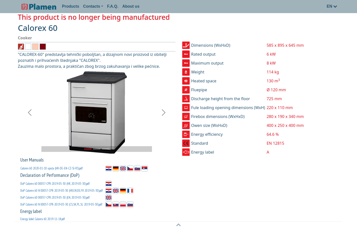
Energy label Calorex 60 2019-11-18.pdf (42, 219)
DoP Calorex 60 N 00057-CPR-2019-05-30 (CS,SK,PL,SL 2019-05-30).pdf (61, 204)
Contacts (91, 6)
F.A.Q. (112, 6)
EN (332, 6)
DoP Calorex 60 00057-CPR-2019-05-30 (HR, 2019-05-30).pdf (54, 184)
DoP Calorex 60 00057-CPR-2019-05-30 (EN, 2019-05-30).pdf (54, 197)
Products (70, 6)
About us (130, 6)
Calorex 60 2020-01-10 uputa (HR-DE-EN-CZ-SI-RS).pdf (51, 168)
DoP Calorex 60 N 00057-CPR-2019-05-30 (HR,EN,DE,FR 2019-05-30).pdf (61, 190)
